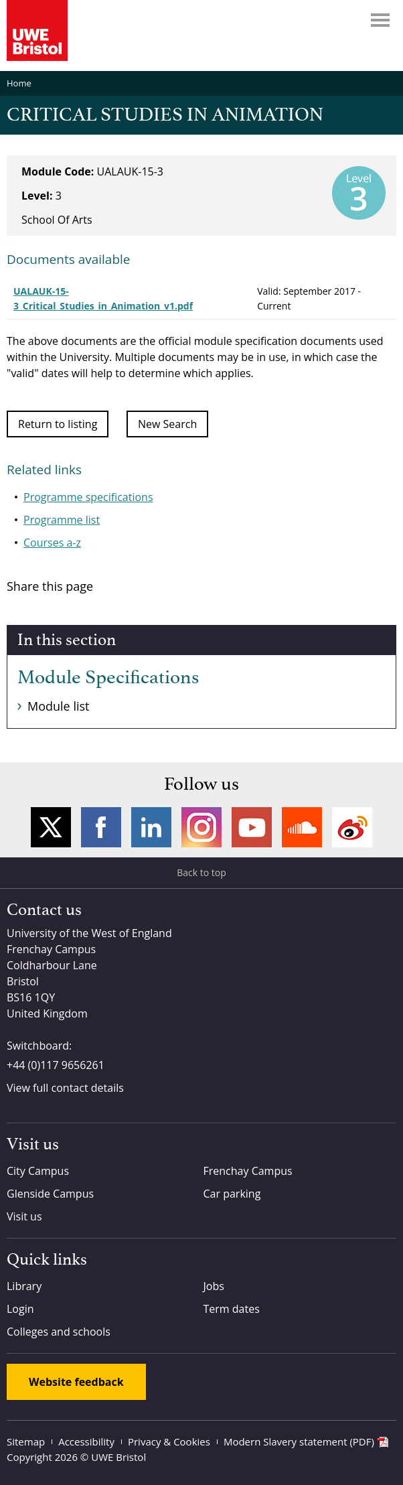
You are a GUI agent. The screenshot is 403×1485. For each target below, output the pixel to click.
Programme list (61, 519)
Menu (380, 20)
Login (20, 1308)
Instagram (201, 827)
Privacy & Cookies (169, 1441)
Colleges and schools (58, 1331)
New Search (167, 424)
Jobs (214, 1286)
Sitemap (26, 1441)
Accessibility (86, 1441)
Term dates (232, 1308)
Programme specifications (88, 497)
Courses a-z (52, 542)
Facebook (101, 827)
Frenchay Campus (248, 1170)
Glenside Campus (50, 1193)
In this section (66, 640)
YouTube (252, 827)
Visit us (24, 1216)
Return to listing (57, 424)
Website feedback (76, 1381)
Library (24, 1286)
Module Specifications (108, 678)
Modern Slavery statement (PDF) (299, 1441)
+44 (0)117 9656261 (55, 1065)
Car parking (232, 1193)
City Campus (38, 1170)
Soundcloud (302, 827)
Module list (58, 706)
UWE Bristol (118, 1457)
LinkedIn (151, 827)
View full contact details (65, 1087)
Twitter (51, 827)
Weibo (352, 827)
